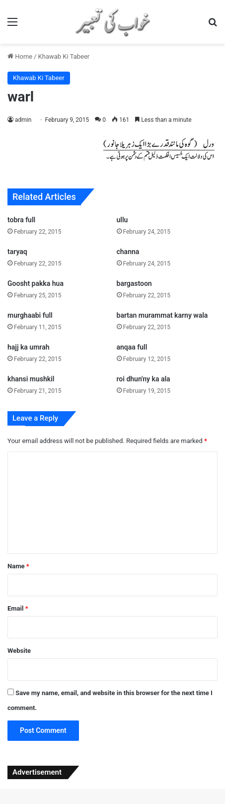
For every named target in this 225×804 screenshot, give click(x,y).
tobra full (21, 220)
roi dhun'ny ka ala (143, 379)
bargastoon (134, 283)
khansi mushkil (31, 379)
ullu (122, 220)
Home (19, 56)
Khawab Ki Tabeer (64, 56)
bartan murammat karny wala (162, 315)
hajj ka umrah (28, 347)
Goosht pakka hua (35, 283)
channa (128, 252)
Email (17, 608)
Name (18, 566)
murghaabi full (30, 315)
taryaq (17, 252)
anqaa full (132, 347)
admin (23, 119)
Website (19, 650)
